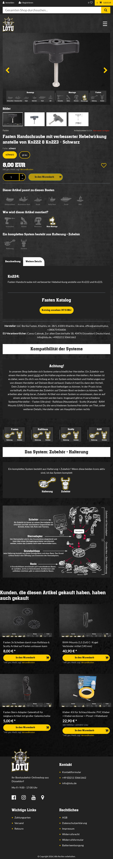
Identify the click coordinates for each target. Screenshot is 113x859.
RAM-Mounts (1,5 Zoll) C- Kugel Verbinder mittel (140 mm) (80, 644)
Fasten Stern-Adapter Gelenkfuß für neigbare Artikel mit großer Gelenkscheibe (26, 714)
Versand (19, 823)
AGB (64, 817)
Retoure (19, 828)
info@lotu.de (69, 783)
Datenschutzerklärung (74, 823)
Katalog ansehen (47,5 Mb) (56, 310)
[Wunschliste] (90, 3)
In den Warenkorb (48, 177)
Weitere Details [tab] (34, 261)
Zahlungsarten (23, 817)
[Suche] (105, 10)
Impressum (68, 828)
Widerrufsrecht (71, 834)
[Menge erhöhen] (22, 175)
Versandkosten (26, 169)
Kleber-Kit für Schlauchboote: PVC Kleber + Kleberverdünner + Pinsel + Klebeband (86, 714)
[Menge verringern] (22, 178)
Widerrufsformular (73, 839)
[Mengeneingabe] (11, 177)
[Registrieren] (25, 3)
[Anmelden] (8, 3)
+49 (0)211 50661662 (74, 777)
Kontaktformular (71, 772)
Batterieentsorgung (73, 845)
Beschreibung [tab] (13, 261)
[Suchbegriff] (52, 10)
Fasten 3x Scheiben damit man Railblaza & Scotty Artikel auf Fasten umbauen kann (26, 644)
